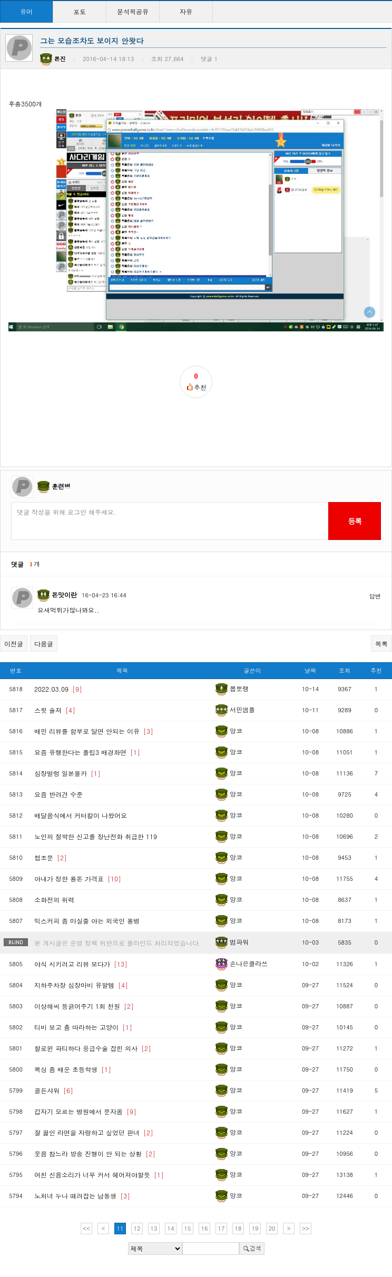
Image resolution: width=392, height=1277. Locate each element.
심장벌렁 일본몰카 (67, 773)
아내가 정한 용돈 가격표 (77, 878)
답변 (375, 596)
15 (187, 1228)
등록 (354, 521)
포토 (79, 11)
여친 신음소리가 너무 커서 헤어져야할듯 (99, 1174)
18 (238, 1228)
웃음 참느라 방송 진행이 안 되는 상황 (94, 1153)
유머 (26, 11)
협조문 (50, 857)
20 (272, 1228)
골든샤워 (53, 1090)
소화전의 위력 (54, 899)
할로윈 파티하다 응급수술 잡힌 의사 (92, 1048)
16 (204, 1228)
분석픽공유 (133, 11)
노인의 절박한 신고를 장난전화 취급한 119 (95, 836)
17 (221, 1228)
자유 (186, 11)
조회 (344, 670)
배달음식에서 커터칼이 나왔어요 (80, 815)
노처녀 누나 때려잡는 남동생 (82, 1195)
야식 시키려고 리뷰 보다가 (81, 963)
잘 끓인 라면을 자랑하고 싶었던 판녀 (93, 1132)
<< (86, 1228)
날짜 (310, 670)
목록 (381, 643)
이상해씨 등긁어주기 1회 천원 (84, 1005)
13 (154, 1228)
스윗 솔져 (54, 709)
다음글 (43, 643)
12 (137, 1228)
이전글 (13, 643)
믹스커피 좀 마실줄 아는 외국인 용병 (87, 920)
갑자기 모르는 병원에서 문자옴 (85, 1111)
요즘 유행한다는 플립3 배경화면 (87, 752)
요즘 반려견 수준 (58, 794)
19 (255, 1228)
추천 (376, 670)
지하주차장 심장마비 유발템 (81, 984)
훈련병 (61, 486)
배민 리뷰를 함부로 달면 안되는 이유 (93, 730)
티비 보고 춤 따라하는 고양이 (83, 1027)
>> (305, 1228)
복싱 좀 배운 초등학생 (72, 1069)
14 (171, 1228)
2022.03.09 (58, 688)
